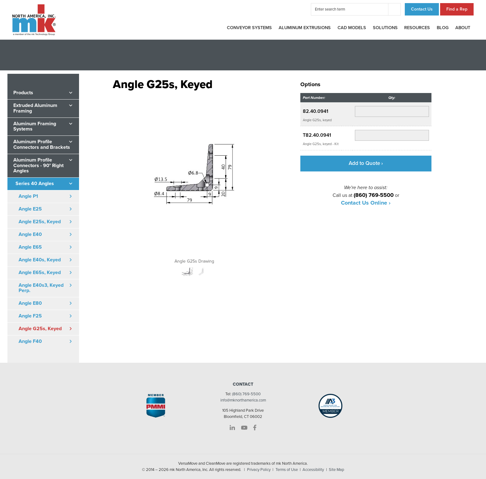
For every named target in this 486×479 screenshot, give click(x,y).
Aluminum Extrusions (305, 27)
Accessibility (313, 469)
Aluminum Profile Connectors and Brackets (41, 144)
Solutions (385, 27)
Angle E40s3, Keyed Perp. (41, 288)
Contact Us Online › (366, 202)
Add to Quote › (366, 163)
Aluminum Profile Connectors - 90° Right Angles (38, 165)
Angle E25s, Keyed (40, 222)
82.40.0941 (315, 111)
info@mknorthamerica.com (243, 400)
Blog (442, 27)
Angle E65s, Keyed (40, 272)
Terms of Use (287, 469)
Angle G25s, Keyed (40, 329)
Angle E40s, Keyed (40, 260)
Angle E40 (30, 234)
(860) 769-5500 (246, 394)
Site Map (336, 469)
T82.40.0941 (317, 135)
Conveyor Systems (249, 27)
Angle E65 (30, 247)
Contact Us (422, 9)
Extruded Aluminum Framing (35, 108)
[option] (194, 177)
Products (23, 93)
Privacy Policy (259, 469)
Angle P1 (28, 196)
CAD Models (352, 27)
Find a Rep (456, 9)
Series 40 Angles (34, 183)
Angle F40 (30, 341)
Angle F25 (30, 316)
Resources (417, 27)
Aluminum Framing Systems (34, 126)
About (462, 27)
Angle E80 (30, 303)
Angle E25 (30, 209)
